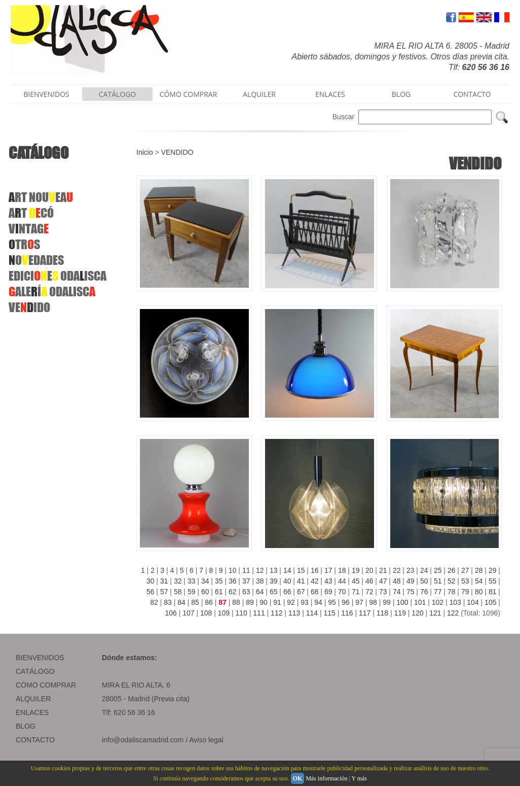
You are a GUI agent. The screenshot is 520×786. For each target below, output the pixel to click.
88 (236, 602)
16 (315, 570)
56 (150, 592)
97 (359, 602)
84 (181, 602)
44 (342, 581)
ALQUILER (259, 94)
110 (241, 613)
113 (294, 613)
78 (452, 592)
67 (301, 592)
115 (329, 613)
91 (277, 602)
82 (154, 602)
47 (383, 581)
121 (435, 613)
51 (438, 581)
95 (332, 602)
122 (453, 613)
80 (479, 592)
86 (209, 602)
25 (438, 570)
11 (246, 570)
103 (455, 602)
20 (369, 570)
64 (260, 592)
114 (312, 613)
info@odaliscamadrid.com (142, 740)
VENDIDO (177, 152)
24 (424, 570)
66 (287, 592)
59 (192, 592)
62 (233, 592)
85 (195, 602)
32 (178, 581)
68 (315, 592)
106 (170, 613)
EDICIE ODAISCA (57, 275)
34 (205, 581)
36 (233, 581)
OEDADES (36, 260)
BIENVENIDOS (46, 94)
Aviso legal (206, 740)
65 (274, 592)
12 (260, 570)
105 (490, 602)
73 (383, 592)
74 (397, 592)
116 (347, 613)
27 (465, 570)
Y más (359, 778)
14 (287, 570)
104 (472, 602)
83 (168, 602)
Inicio (144, 152)
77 (438, 592)
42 (315, 581)
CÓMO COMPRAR (188, 94)
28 (479, 570)
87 (222, 602)
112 (276, 613)
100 (402, 602)
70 (342, 592)
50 (424, 581)
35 (219, 581)
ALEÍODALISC (52, 291)
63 (246, 592)
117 (364, 613)
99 (387, 602)
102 (437, 602)
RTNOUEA (41, 197)
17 (328, 570)
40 (287, 581)
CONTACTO (472, 94)
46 (369, 581)
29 (493, 570)
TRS (24, 244)
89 (250, 602)
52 (452, 581)
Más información (326, 778)
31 (164, 581)
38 (260, 581)
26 (452, 570)
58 (178, 592)
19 (356, 570)
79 (465, 592)
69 (328, 592)
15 (301, 570)
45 (356, 581)
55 (493, 581)
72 (369, 592)
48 (397, 581)
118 (382, 613)
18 (342, 570)
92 (291, 602)
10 (233, 570)
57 (164, 592)
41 (301, 581)
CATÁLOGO (117, 94)
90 (263, 602)
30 (150, 581)
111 (259, 613)
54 (479, 581)
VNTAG (29, 228)
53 (465, 581)
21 (383, 570)
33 (192, 581)
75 (410, 592)
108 (206, 613)
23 (410, 570)
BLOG (401, 94)
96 (346, 602)
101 (420, 602)
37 (246, 581)
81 (493, 592)
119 (400, 613)
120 (417, 613)
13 (274, 570)
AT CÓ (31, 213)
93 (305, 602)
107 (188, 613)
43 (328, 581)
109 (224, 613)
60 (205, 592)
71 (356, 592)
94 (318, 602)
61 (219, 592)
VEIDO (29, 307)
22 (397, 570)
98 (373, 602)
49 (410, 581)
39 (274, 581)
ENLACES (330, 94)
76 (424, 592)
